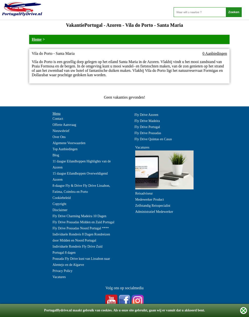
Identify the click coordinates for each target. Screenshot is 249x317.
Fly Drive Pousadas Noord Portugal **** (81, 228)
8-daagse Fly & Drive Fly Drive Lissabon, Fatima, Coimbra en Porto (81, 189)
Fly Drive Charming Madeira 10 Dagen (79, 216)
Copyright (59, 204)
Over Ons (59, 137)
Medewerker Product (149, 199)
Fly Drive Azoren (146, 115)
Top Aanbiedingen (65, 149)
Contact (58, 119)
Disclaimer (60, 210)
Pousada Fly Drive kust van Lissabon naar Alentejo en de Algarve (81, 262)
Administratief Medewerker (154, 212)
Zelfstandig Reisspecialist (152, 205)
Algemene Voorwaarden (69, 143)
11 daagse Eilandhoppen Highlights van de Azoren (82, 164)
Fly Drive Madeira (147, 121)
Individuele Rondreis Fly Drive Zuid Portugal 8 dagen (77, 249)
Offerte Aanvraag (64, 125)
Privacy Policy (62, 271)
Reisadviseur (144, 193)
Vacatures (59, 277)
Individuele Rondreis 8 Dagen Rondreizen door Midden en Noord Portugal (81, 237)
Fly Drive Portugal (147, 127)
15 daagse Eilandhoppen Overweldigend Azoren (80, 176)
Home (37, 39)
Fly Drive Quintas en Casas (153, 139)
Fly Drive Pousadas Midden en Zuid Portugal (83, 222)
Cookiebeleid (62, 198)
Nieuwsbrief (61, 131)
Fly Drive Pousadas (147, 133)
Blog (56, 155)
